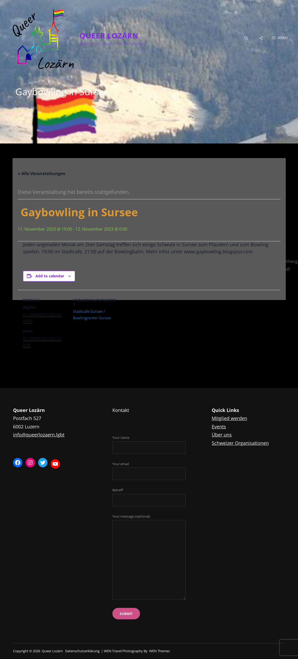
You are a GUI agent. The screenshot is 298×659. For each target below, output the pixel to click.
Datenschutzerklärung (82, 651)
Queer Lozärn (109, 35)
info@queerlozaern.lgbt (38, 435)
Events (219, 426)
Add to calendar (49, 276)
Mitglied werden (229, 418)
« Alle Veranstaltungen (41, 174)
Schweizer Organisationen (240, 443)
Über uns (222, 435)
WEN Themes (159, 651)
